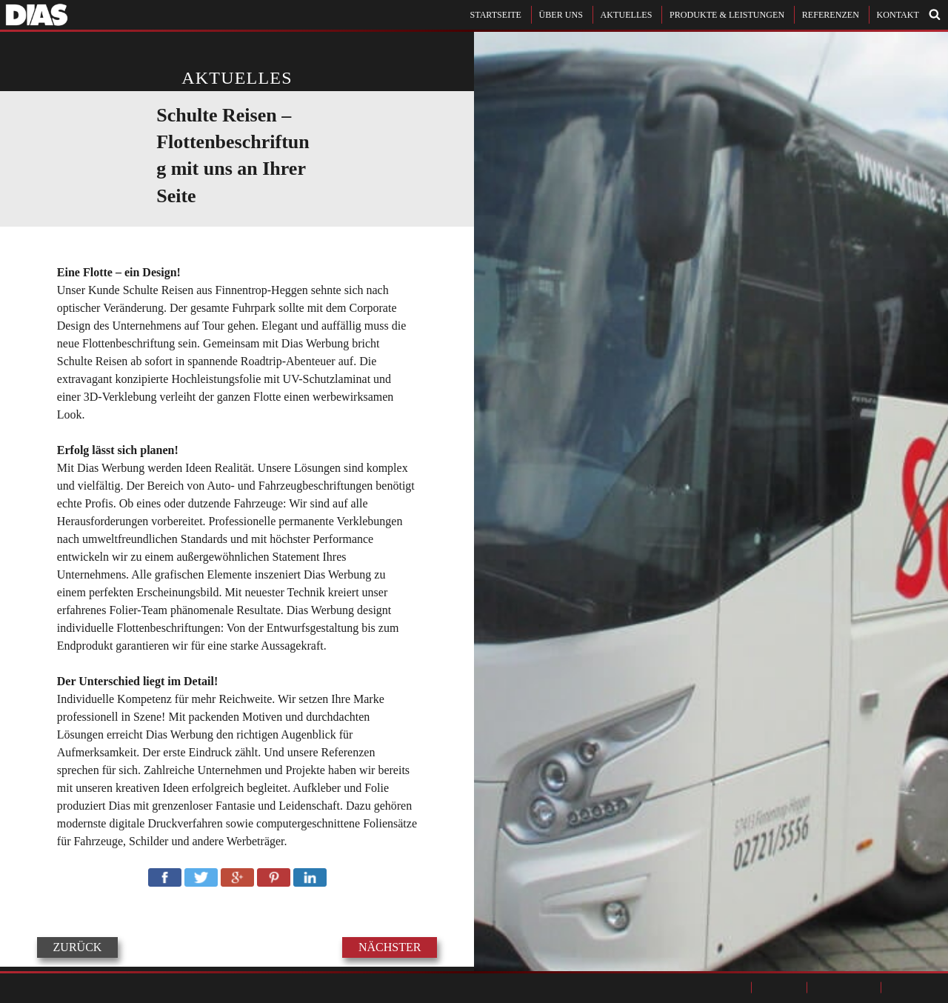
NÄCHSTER (389, 948)
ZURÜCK (77, 948)
